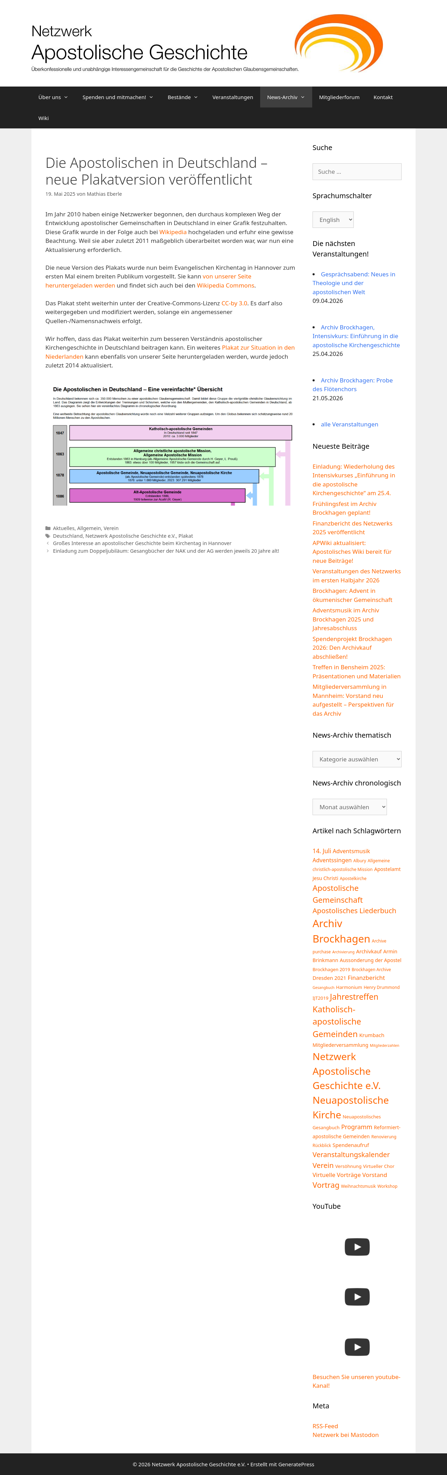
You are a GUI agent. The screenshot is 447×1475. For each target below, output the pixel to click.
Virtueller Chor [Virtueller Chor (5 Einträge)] (379, 1166)
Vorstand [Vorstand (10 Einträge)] (374, 1175)
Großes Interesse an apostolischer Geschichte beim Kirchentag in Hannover (142, 543)
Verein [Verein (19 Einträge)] (323, 1165)
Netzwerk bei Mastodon (346, 1435)
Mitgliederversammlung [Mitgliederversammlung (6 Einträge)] (340, 1045)
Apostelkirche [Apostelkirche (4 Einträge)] (353, 878)
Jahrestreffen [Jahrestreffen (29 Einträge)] (354, 996)
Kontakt (383, 97)
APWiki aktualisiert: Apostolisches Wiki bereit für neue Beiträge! (352, 552)
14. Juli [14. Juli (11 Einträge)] (322, 851)
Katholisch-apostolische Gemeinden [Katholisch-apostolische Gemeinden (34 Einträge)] (337, 1022)
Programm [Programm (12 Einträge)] (356, 1127)
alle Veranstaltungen (349, 424)
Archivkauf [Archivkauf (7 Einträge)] (369, 951)
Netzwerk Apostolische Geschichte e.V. (131, 535)
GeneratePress (296, 1464)
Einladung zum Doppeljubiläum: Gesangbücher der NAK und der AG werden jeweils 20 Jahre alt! (166, 550)
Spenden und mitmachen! (121, 97)
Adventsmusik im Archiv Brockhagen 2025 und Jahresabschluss (346, 619)
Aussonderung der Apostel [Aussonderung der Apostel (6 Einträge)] (371, 960)
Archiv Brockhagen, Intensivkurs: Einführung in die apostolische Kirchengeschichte (356, 336)
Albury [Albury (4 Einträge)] (359, 861)
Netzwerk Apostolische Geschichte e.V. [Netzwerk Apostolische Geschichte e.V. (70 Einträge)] (347, 1071)
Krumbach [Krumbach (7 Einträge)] (371, 1034)
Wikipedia (173, 232)
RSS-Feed (325, 1426)
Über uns (56, 97)
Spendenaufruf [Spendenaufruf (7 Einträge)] (350, 1144)
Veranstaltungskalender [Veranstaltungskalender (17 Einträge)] (351, 1154)
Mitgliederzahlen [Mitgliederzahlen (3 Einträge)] (384, 1045)
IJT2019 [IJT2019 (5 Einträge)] (320, 998)
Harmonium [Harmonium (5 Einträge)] (349, 987)
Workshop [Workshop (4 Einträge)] (388, 1186)
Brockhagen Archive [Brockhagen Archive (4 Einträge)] (371, 970)
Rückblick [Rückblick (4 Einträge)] (322, 1145)
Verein (111, 528)
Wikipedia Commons (225, 285)
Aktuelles (64, 528)
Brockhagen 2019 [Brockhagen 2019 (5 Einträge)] (331, 969)
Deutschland (68, 535)
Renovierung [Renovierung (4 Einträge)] (383, 1137)
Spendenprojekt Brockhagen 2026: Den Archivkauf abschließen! (352, 648)
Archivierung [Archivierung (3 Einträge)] (343, 951)
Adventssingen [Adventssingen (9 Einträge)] (332, 860)
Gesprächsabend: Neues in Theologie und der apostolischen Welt (354, 283)
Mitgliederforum (339, 97)
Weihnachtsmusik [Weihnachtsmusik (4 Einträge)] (358, 1186)
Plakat (185, 535)
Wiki (43, 117)
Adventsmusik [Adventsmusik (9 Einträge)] (351, 851)
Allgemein (89, 528)
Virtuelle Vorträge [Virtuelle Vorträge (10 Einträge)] (337, 1175)
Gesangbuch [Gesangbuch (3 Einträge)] (324, 987)
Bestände (186, 97)
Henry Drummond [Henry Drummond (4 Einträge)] (382, 987)
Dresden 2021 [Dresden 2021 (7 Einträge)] (329, 977)
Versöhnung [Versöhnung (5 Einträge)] (348, 1166)
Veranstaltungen (232, 97)
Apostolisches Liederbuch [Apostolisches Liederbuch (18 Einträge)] (354, 910)
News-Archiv (289, 97)
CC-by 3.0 (234, 303)
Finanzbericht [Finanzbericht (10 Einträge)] (366, 978)
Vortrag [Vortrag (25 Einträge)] (326, 1185)
